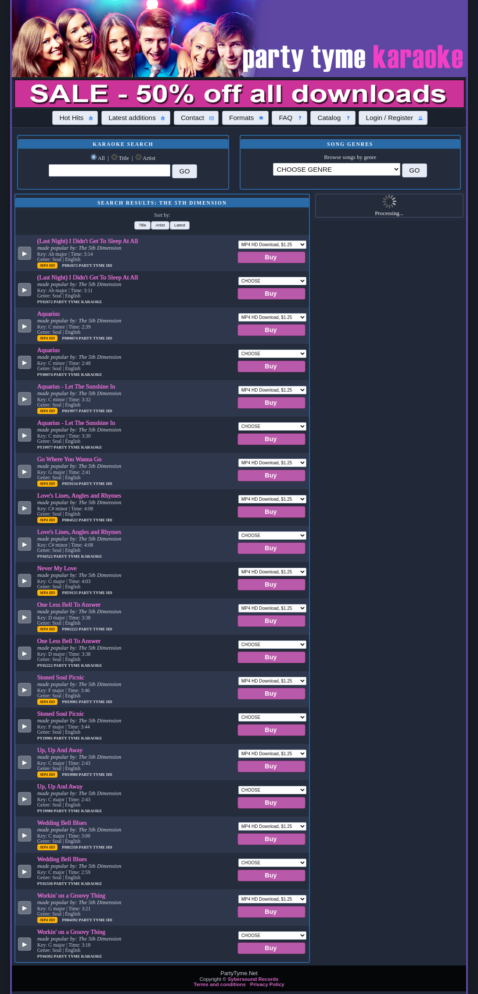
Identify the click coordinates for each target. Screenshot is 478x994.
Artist (149, 158)
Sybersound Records (253, 979)
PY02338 (45, 883)
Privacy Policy (267, 984)
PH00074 (70, 338)
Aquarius (48, 313)
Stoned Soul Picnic (60, 677)
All (101, 158)
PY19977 (45, 447)
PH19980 (70, 774)
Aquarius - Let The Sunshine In (76, 386)
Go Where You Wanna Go (69, 459)
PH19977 (70, 411)
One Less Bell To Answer (69, 604)
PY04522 (45, 556)
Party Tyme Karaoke (78, 302)
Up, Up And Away (60, 749)
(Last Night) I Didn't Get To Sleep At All (87, 240)
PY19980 (45, 811)
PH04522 (70, 520)
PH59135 (70, 593)
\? (336, 169)
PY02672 (45, 302)
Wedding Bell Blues (62, 822)
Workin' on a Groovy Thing (71, 895)
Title (124, 158)
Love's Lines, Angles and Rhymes (79, 495)
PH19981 (70, 702)
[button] (75, 118)
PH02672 (70, 265)
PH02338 (70, 847)
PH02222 (70, 629)
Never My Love (57, 568)
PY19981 (45, 738)
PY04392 (45, 956)
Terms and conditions (220, 984)
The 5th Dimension (100, 248)
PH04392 (70, 920)
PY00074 (45, 374)
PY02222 (45, 665)
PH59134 (70, 483)
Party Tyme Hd (95, 265)
